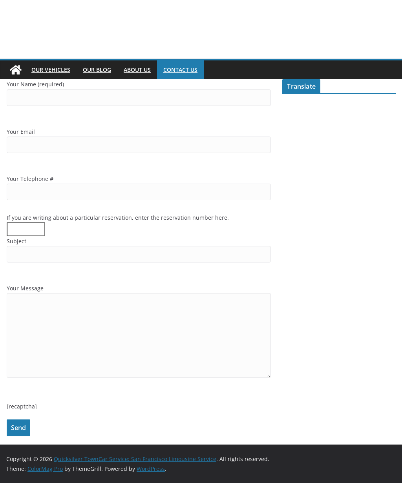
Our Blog (97, 69)
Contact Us (180, 69)
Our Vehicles (50, 69)
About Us (137, 69)
